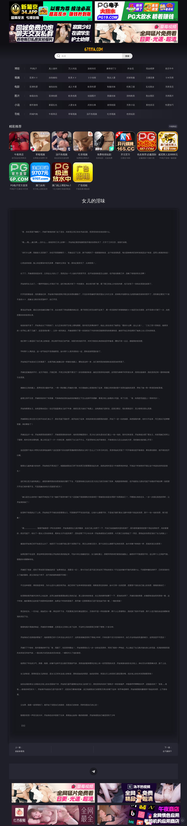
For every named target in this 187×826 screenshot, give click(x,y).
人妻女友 (72, 104)
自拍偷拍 (53, 77)
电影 (17, 86)
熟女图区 (150, 95)
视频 (17, 77)
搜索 (127, 56)
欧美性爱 (92, 86)
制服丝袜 (111, 86)
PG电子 (33, 68)
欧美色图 (72, 95)
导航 (17, 114)
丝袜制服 (130, 77)
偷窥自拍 (33, 95)
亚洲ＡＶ (33, 77)
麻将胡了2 (111, 68)
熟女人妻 (111, 77)
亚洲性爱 (33, 86)
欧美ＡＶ (72, 77)
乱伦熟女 (150, 86)
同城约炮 (33, 114)
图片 (17, 95)
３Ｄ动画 (92, 77)
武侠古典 (92, 104)
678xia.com (93, 49)
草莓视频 (72, 114)
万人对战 (72, 68)
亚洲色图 (53, 95)
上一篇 (32, 749)
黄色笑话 (150, 104)
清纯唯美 (130, 95)
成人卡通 (72, 86)
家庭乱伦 (53, 104)
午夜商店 (53, 114)
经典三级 (130, 86)
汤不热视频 (92, 114)
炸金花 (131, 68)
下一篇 (155, 749)
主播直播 (150, 77)
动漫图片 (92, 95)
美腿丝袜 (111, 95)
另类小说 (130, 104)
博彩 (17, 68)
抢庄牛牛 (169, 68)
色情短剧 (130, 114)
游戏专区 (92, 68)
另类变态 (169, 86)
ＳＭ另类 (169, 77)
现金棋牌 (150, 68)
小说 (17, 105)
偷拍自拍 (53, 86)
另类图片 (169, 95)
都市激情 (33, 104)
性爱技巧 (169, 104)
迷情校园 (111, 104)
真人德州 (53, 68)
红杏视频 (111, 114)
